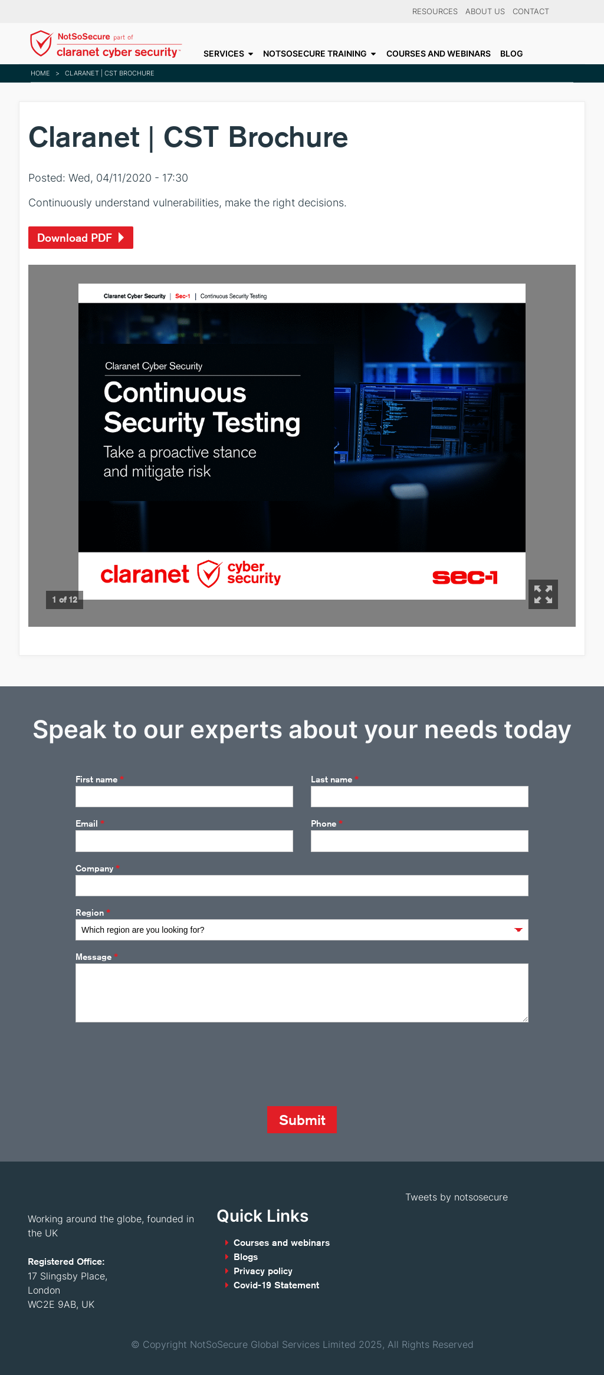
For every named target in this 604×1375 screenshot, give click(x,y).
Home (40, 73)
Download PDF (74, 237)
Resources (435, 11)
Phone (327, 823)
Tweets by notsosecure (456, 1197)
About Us (485, 11)
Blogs (246, 1256)
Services (223, 53)
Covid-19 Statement (276, 1285)
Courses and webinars (438, 53)
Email (90, 823)
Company (98, 868)
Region (93, 912)
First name (100, 779)
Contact (531, 11)
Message (97, 956)
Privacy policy (263, 1271)
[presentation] (165, 1064)
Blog (511, 53)
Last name (335, 779)
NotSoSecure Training (315, 53)
